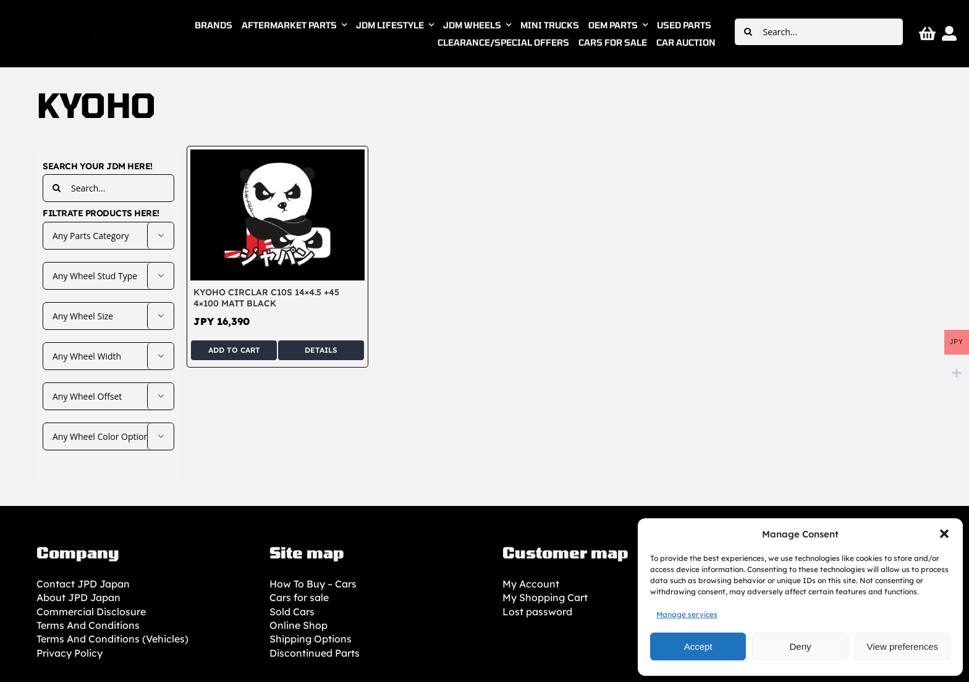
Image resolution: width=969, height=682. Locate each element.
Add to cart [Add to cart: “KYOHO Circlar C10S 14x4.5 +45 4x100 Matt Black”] (234, 350)
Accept (698, 646)
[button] (944, 534)
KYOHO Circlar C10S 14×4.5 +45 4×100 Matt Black (266, 298)
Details (321, 350)
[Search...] (818, 32)
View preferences (903, 646)
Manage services (686, 614)
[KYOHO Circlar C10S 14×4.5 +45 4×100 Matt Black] (277, 156)
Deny (800, 646)
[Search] (748, 32)
